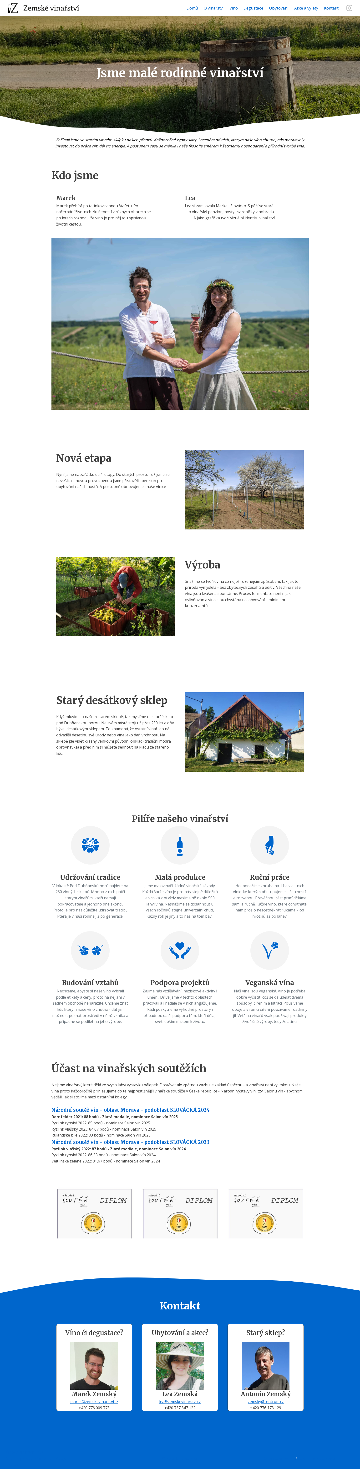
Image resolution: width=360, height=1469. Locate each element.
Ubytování (279, 8)
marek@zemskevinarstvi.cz (94, 1401)
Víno (233, 8)
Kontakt (331, 8)
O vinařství (214, 8)
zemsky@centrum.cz (266, 1401)
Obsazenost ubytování (317, 1458)
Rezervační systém (279, 1458)
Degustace (253, 8)
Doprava (12, 1464)
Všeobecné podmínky (24, 1452)
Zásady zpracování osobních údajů (35, 1458)
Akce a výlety (306, 8)
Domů (192, 8)
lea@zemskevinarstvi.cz (180, 1401)
